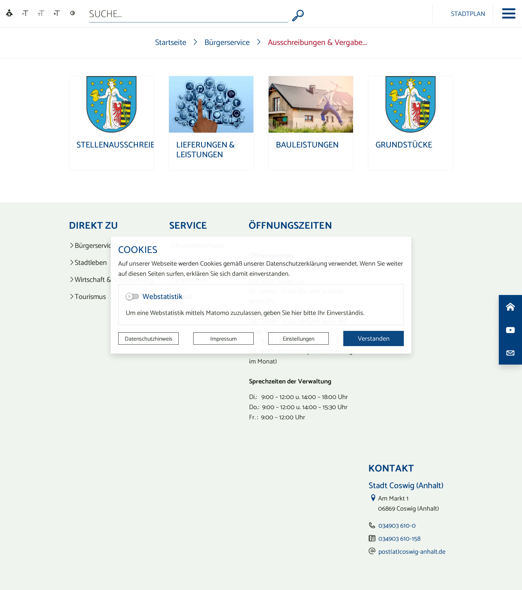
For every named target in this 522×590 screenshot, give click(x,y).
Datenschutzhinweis (149, 338)
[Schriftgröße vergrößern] (57, 13)
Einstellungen (298, 338)
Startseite (170, 42)
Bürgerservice (227, 42)
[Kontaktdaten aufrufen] (510, 353)
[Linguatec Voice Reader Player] (9, 13)
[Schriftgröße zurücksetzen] (41, 13)
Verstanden (374, 338)
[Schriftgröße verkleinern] (25, 13)
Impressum (223, 338)
